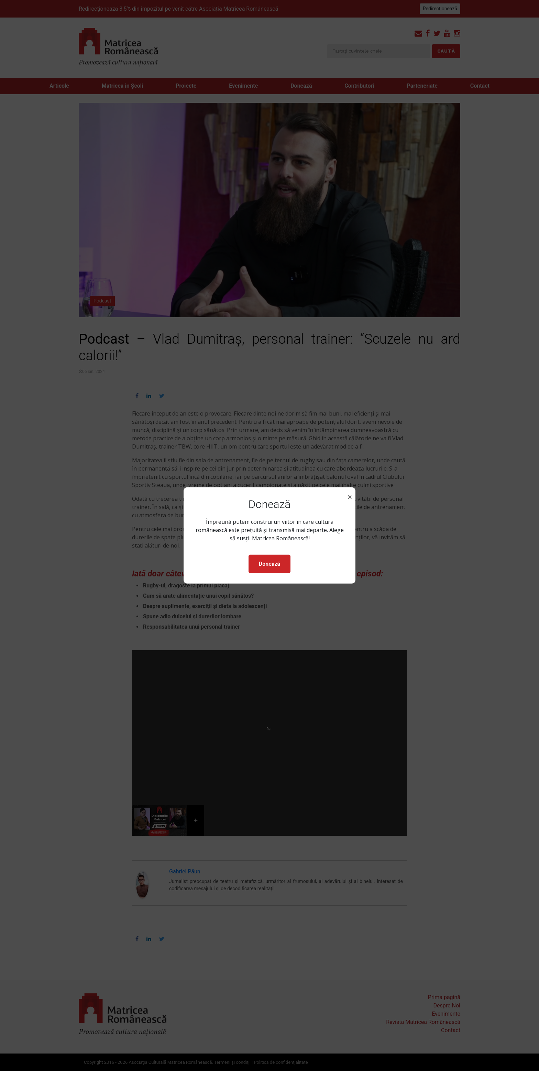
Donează (269, 564)
